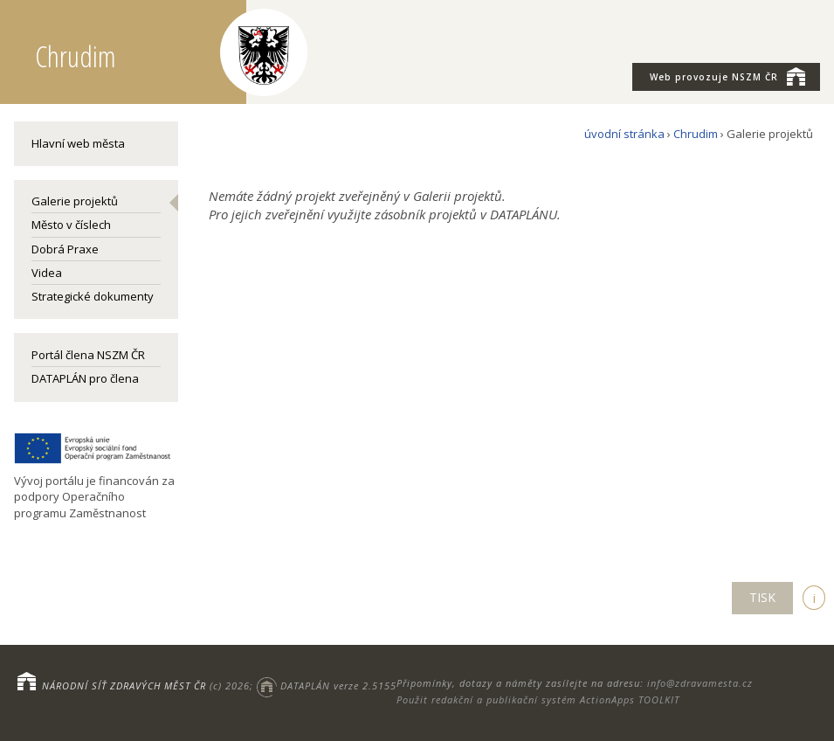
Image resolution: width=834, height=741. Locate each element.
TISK (762, 597)
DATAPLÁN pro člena (85, 378)
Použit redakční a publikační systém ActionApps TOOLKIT (537, 699)
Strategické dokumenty (92, 296)
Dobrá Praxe (65, 249)
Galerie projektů (74, 201)
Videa (46, 272)
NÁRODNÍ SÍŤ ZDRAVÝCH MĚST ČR (124, 685)
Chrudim (695, 134)
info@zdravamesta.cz (700, 682)
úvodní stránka (624, 134)
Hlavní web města (78, 143)
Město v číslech (71, 224)
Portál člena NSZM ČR (88, 355)
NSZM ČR (727, 76)
